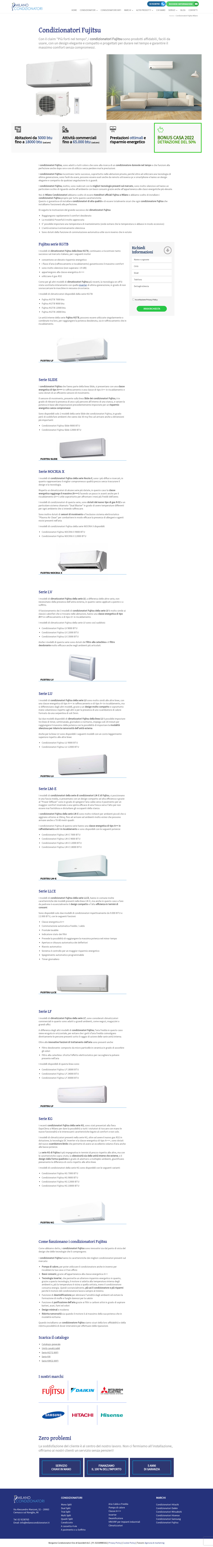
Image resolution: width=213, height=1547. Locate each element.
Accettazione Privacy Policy (146, 299)
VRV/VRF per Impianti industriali (124, 1521)
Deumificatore (116, 1518)
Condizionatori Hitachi (167, 1504)
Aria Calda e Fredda (118, 1504)
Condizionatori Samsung (168, 1518)
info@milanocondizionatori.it (35, 1522)
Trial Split (65, 1511)
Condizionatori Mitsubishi (169, 1511)
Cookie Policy (129, 1542)
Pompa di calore (50, 1266)
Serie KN (46, 1356)
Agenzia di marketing (155, 1542)
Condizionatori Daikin (167, 1508)
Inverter (113, 1514)
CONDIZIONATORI (87, 10)
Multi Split (66, 1515)
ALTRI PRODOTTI (143, 10)
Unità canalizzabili (51, 1348)
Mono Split (66, 1504)
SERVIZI (171, 10)
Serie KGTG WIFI (50, 1352)
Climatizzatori (116, 1525)
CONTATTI (193, 10)
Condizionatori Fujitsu (167, 1522)
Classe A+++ (115, 1511)
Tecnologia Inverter (52, 1278)
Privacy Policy (115, 1542)
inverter (83, 285)
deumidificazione (62, 1294)
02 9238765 (23, 1519)
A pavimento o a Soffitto (73, 1529)
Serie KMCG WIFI (50, 1360)
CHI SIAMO (160, 10)
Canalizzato (67, 1522)
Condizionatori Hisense (168, 1515)
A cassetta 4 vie (69, 1526)
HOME (74, 10)
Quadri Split (67, 1518)
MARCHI (127, 10)
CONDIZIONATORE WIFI (111, 10)
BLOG (182, 10)
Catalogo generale (51, 1344)
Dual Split (66, 1508)
